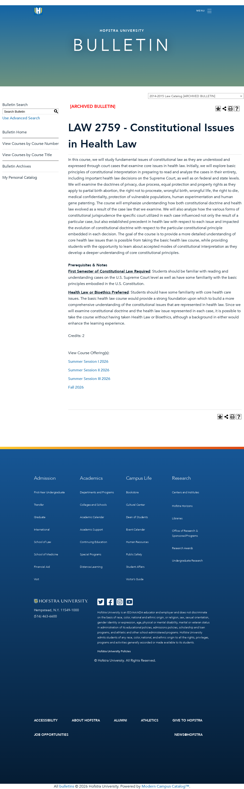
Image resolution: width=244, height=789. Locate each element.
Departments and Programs (97, 492)
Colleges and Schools (93, 505)
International (42, 529)
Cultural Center (135, 505)
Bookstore (132, 492)
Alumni (120, 720)
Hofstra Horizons (182, 506)
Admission (45, 478)
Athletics (149, 720)
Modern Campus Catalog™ (165, 786)
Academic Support (91, 529)
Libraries (177, 518)
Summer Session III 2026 (89, 378)
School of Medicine (46, 554)
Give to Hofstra (187, 720)
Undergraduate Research (187, 561)
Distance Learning (91, 567)
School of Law (42, 542)
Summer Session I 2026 (88, 361)
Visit (36, 579)
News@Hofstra (188, 734)
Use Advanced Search (21, 118)
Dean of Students (137, 517)
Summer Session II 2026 (88, 370)
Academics (91, 478)
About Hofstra (86, 720)
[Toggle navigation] (204, 11)
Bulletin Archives (16, 166)
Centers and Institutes (185, 492)
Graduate (40, 517)
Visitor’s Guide (135, 579)
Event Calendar (135, 529)
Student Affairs (135, 567)
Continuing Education (93, 542)
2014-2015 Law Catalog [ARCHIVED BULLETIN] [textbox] (182, 96)
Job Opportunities (51, 734)
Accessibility (46, 720)
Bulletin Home (14, 132)
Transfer (39, 505)
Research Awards (182, 548)
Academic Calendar (92, 517)
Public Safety (134, 554)
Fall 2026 (76, 387)
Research (181, 478)
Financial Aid (42, 567)
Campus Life (139, 478)
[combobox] (196, 96)
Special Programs (90, 554)
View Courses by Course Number (30, 143)
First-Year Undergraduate (49, 492)
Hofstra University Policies (114, 651)
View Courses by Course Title (27, 155)
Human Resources (137, 542)
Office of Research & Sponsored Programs (185, 533)
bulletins (66, 786)
